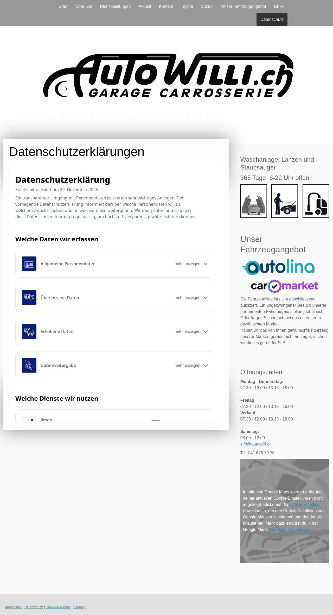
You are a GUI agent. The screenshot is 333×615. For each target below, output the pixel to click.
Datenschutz (272, 19)
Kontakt (166, 6)
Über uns (83, 6)
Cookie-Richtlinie (305, 504)
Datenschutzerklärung (289, 529)
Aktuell (145, 6)
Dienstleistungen (115, 6)
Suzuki (207, 6)
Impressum (13, 607)
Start (63, 6)
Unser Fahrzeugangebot (243, 6)
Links (279, 6)
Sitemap (79, 607)
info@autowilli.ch (256, 444)
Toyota (187, 6)
